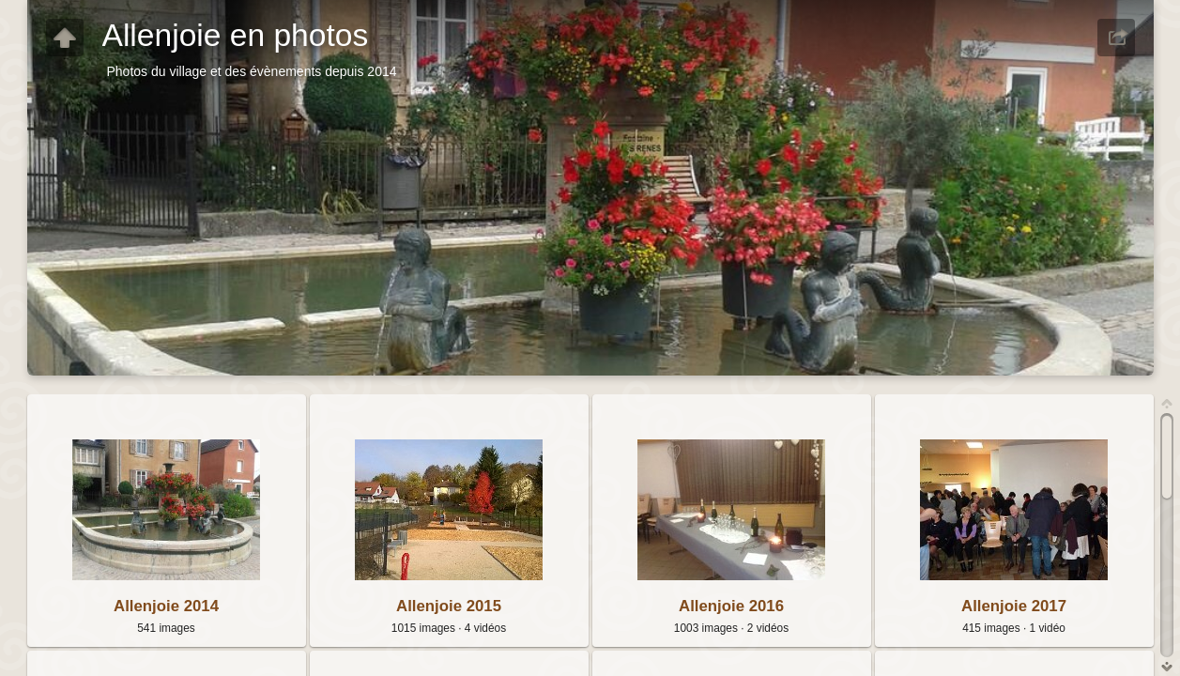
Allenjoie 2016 (731, 606)
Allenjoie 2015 (448, 606)
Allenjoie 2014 (166, 606)
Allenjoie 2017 (1013, 606)
